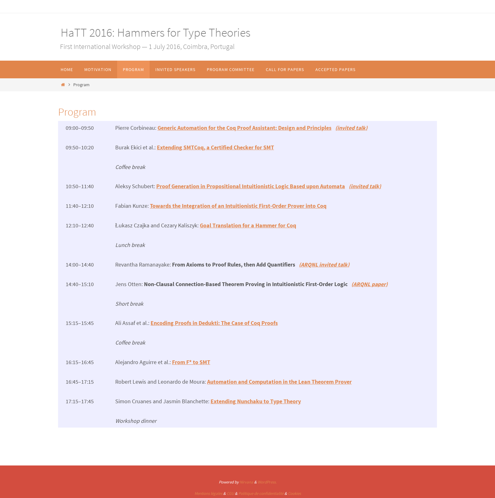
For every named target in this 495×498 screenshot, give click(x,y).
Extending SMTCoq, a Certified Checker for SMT (215, 147)
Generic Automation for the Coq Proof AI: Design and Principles (244, 127)
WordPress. (267, 480)
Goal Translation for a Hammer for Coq (248, 225)
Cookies (294, 492)
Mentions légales (208, 492)
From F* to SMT (191, 361)
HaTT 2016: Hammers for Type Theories (154, 32)
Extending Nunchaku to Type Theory (256, 400)
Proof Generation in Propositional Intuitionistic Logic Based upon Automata (250, 185)
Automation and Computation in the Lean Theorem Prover (279, 380)
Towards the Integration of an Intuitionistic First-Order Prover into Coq (238, 205)
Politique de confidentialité (260, 492)
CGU (230, 492)
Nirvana (246, 480)
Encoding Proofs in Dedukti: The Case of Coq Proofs (214, 322)
